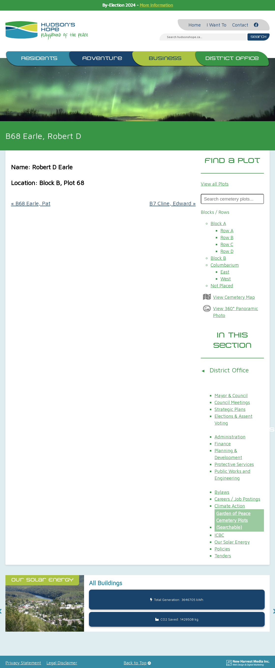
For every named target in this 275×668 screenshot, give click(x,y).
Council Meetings (232, 402)
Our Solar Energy (232, 542)
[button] (137, 603)
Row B (226, 237)
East (224, 272)
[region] (137, 611)
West (225, 278)
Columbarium (225, 265)
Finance (223, 443)
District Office (232, 58)
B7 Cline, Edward (172, 203)
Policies (222, 549)
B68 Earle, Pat (30, 203)
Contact (240, 25)
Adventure (102, 58)
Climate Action (230, 505)
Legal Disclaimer (61, 662)
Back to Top (135, 662)
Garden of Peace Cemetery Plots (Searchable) (233, 520)
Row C (226, 244)
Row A (226, 230)
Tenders (223, 555)
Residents (39, 58)
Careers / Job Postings (237, 499)
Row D (226, 251)
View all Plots (215, 184)
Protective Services (234, 464)
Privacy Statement (23, 662)
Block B (218, 258)
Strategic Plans (230, 409)
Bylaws (222, 492)
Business (165, 58)
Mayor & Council (231, 395)
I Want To (216, 25)
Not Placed (222, 285)
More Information (156, 5)
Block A (218, 223)
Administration (230, 436)
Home (194, 25)
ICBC (219, 535)
